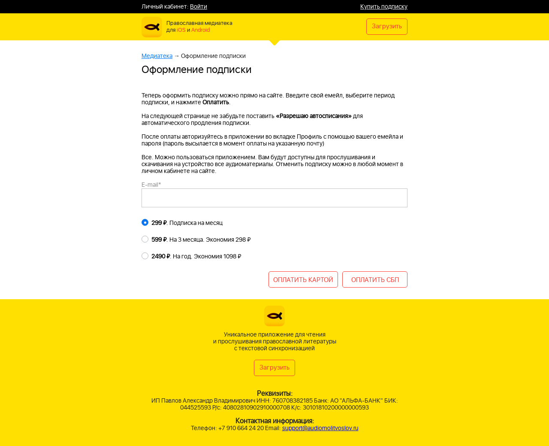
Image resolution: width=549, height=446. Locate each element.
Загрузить (387, 26)
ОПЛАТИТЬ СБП (375, 280)
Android (200, 30)
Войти (198, 6)
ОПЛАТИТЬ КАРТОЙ (303, 280)
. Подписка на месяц (187, 223)
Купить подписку (383, 6)
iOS (181, 30)
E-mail (151, 184)
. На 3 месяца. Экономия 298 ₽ (200, 240)
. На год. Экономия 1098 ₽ (196, 256)
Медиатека (157, 56)
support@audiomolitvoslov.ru (320, 428)
